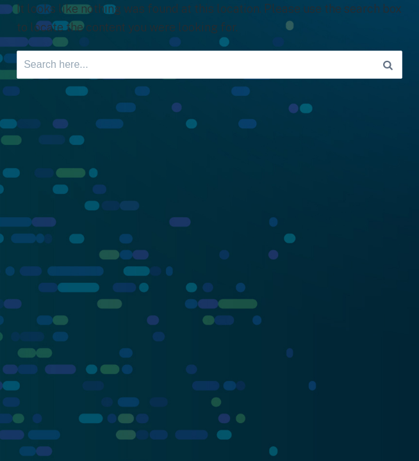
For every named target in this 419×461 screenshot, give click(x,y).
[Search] (388, 65)
